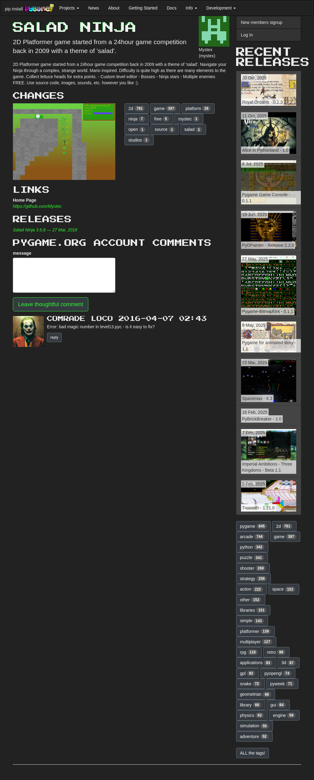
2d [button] (136, 108)
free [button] (161, 119)
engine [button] (284, 715)
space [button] (283, 589)
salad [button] (193, 129)
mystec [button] (188, 119)
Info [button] (191, 8)
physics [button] (252, 715)
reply (54, 337)
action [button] (251, 589)
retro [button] (276, 652)
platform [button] (198, 108)
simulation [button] (254, 726)
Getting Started (142, 8)
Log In (247, 34)
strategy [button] (253, 578)
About (114, 8)
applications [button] (256, 663)
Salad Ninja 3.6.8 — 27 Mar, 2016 (45, 229)
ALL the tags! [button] (252, 753)
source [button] (165, 129)
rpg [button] (249, 652)
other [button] (251, 600)
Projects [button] (69, 8)
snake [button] (250, 684)
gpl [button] (247, 673)
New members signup (261, 22)
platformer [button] (255, 631)
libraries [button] (253, 610)
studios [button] (139, 140)
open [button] (137, 129)
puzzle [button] (252, 558)
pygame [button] (253, 526)
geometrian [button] (255, 694)
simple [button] (252, 621)
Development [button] (221, 8)
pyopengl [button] (277, 673)
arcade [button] (252, 536)
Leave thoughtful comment (50, 304)
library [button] (250, 705)
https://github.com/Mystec (37, 206)
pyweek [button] (282, 684)
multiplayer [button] (256, 642)
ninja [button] (136, 119)
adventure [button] (254, 736)
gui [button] (278, 705)
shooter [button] (253, 568)
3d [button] (288, 663)
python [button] (252, 547)
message (22, 253)
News (93, 8)
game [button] (165, 108)
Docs (172, 8)
